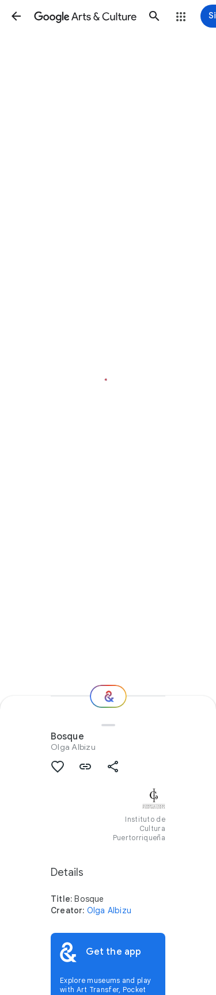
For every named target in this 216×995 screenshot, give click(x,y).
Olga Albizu (73, 747)
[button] (16, 16)
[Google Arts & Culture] (85, 16)
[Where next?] (108, 696)
